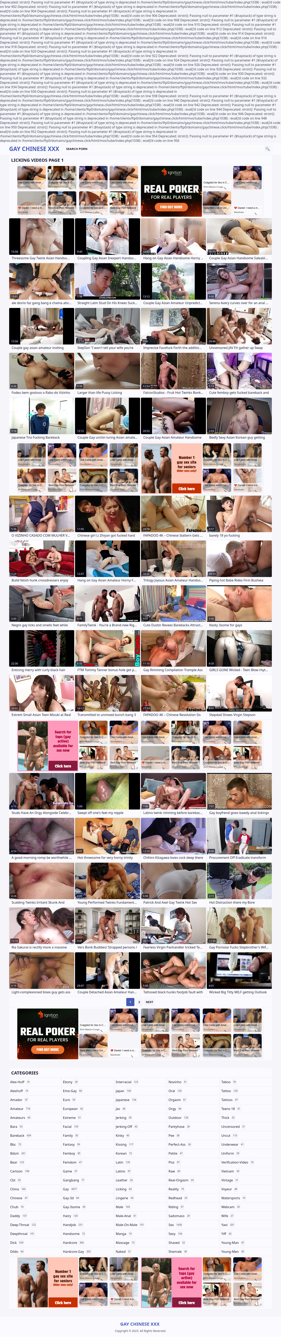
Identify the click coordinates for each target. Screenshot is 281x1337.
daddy (19, 1216)
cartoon (20, 1171)
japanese (126, 1100)
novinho (178, 1082)
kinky (123, 1135)
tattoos (230, 1100)
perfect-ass (180, 1144)
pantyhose (180, 1127)
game (70, 1171)
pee (175, 1135)
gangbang (74, 1180)
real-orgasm (182, 1180)
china (18, 1189)
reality (177, 1189)
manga (124, 1234)
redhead (178, 1198)
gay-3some (74, 1207)
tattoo (230, 1091)
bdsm (18, 1153)
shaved (177, 1243)
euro (69, 1100)
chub (17, 1207)
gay (70, 1189)
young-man (233, 1243)
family (71, 1135)
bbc (16, 1144)
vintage (230, 1180)
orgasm (178, 1100)
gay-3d (71, 1198)
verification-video (237, 1162)
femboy (72, 1153)
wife (227, 1216)
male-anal (126, 1216)
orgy (175, 1109)
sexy (176, 1234)
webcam (231, 1207)
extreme (72, 1118)
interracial (127, 1082)
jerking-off (127, 1127)
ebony (71, 1082)
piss (175, 1162)
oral (176, 1091)
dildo (17, 1252)
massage (126, 1243)
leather (125, 1180)
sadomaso (180, 1216)
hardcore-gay (77, 1252)
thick (228, 1118)
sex (176, 1225)
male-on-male (130, 1225)
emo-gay (73, 1091)
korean (124, 1153)
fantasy (72, 1144)
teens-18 (231, 1109)
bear (17, 1162)
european (73, 1109)
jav (121, 1109)
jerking (124, 1118)
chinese (19, 1198)
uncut (229, 1135)
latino (124, 1171)
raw (175, 1171)
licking (124, 1189)
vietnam (230, 1171)
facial (71, 1127)
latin (123, 1162)
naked (124, 1252)
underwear (233, 1144)
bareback (21, 1135)
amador (19, 1100)
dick (17, 1243)
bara (17, 1127)
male (123, 1207)
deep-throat (23, 1225)
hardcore (74, 1243)
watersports (233, 1198)
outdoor (179, 1118)
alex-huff (20, 1082)
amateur (20, 1109)
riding (177, 1207)
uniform (230, 1153)
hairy (71, 1216)
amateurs (20, 1118)
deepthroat (22, 1234)
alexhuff (19, 1091)
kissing (125, 1144)
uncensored (233, 1127)
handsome (74, 1234)
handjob (73, 1225)
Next (149, 1002)
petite (176, 1153)
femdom (73, 1162)
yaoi (228, 1225)
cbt (16, 1180)
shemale (178, 1252)
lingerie (125, 1198)
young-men (233, 1252)
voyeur (229, 1189)
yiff (226, 1234)
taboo (229, 1082)
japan (124, 1091)
